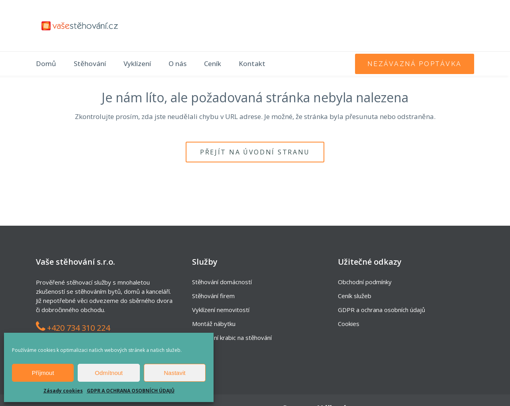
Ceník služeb (354, 296)
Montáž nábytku (213, 324)
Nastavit (174, 372)
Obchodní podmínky (365, 282)
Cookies (348, 324)
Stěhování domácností (222, 282)
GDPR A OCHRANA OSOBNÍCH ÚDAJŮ (131, 390)
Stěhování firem (213, 296)
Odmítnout (109, 372)
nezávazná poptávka (414, 64)
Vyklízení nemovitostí (220, 310)
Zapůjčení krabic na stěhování (232, 338)
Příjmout (43, 372)
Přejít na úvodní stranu (255, 152)
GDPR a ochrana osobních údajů (381, 310)
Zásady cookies (63, 390)
